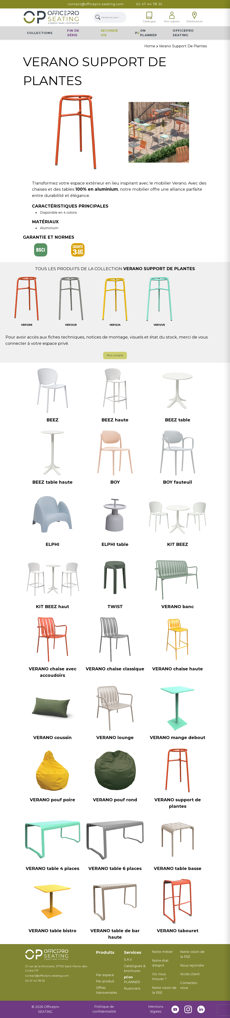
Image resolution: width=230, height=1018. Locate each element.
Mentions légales (155, 1009)
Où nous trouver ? (159, 976)
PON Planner (146, 33)
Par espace (105, 975)
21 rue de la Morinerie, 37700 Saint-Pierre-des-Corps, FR (56, 968)
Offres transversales (106, 990)
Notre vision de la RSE (164, 990)
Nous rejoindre (192, 965)
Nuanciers (132, 988)
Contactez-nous (189, 985)
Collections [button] (39, 33)
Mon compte (115, 355)
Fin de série (73, 33)
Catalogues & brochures (135, 968)
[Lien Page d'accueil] (51, 17)
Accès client (190, 974)
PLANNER (132, 979)
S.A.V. (128, 960)
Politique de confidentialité (104, 1009)
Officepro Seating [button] (183, 33)
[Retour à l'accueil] (58, 954)
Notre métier (162, 952)
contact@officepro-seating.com (96, 4)
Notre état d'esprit (160, 963)
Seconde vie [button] (109, 33)
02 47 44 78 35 (149, 4)
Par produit (105, 981)
